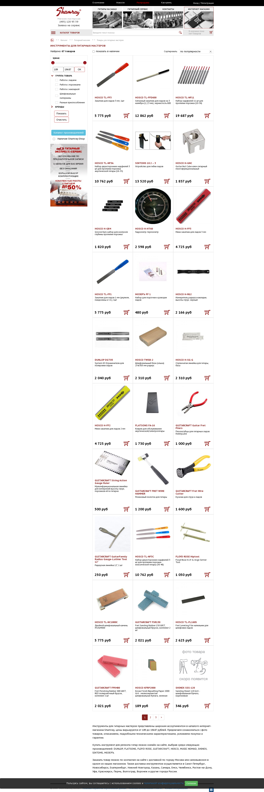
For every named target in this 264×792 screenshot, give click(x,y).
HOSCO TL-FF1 (103, 294)
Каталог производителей (69, 132)
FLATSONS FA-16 (145, 425)
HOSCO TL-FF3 (103, 97)
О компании (98, 3)
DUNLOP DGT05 (104, 360)
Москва (66, 3)
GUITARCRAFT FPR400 (107, 687)
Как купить (166, 3)
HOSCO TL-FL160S (186, 622)
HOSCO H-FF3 (183, 228)
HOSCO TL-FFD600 (145, 97)
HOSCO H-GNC (184, 163)
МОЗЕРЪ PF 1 (143, 294)
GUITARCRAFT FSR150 (147, 622)
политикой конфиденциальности (164, 783)
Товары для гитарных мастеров (110, 40)
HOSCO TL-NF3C (144, 556)
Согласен (191, 783)
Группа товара (63, 75)
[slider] (53, 62)
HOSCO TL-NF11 (185, 97)
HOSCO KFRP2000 (145, 687)
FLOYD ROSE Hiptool (187, 556)
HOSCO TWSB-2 (144, 360)
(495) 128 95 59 (69, 21)
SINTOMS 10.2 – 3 (145, 163)
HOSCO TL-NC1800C (106, 622)
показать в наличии (107, 51)
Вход (196, 3)
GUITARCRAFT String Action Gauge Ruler (111, 481)
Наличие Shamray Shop (71, 138)
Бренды (59, 107)
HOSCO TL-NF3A (104, 163)
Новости (120, 3)
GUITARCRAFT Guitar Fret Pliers (191, 426)
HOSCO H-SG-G (184, 360)
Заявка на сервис (69, 25)
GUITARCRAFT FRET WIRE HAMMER (149, 492)
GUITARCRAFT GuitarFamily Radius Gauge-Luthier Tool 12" (111, 559)
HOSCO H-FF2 (102, 425)
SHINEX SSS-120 (185, 687)
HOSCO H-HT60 (144, 228)
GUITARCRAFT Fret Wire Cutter (189, 492)
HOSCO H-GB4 (103, 228)
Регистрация (207, 3)
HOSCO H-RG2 (184, 294)
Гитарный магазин (82, 40)
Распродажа (143, 3)
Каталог (52, 40)
